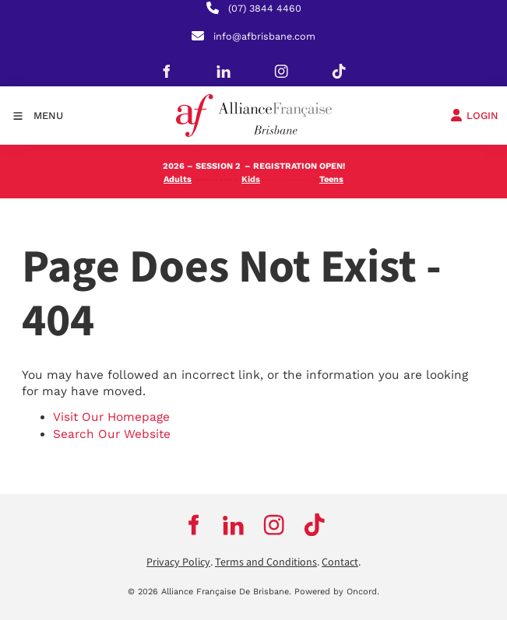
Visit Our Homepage (111, 417)
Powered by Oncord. (336, 592)
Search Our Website (112, 434)
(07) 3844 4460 (264, 8)
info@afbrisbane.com (264, 36)
